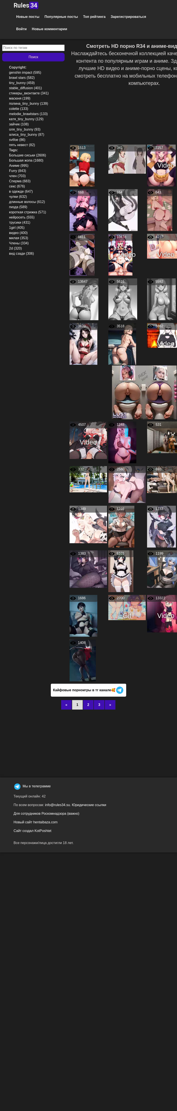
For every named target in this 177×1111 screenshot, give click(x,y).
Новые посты (27, 17)
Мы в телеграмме (32, 786)
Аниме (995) (18, 165)
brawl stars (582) (22, 78)
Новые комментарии (49, 29)
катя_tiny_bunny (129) (26, 119)
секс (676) (17, 186)
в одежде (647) (21, 191)
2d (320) (15, 248)
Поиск (33, 57)
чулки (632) (18, 196)
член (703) (17, 176)
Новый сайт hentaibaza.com (35, 822)
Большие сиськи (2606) (27, 155)
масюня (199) (19, 98)
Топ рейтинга (94, 17)
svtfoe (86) (17, 140)
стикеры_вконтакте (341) (29, 93)
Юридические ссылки (89, 805)
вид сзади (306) (21, 253)
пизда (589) (18, 207)
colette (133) (18, 109)
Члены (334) (19, 243)
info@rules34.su (57, 805)
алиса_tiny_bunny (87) (26, 134)
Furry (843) (17, 171)
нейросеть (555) (21, 217)
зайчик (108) (19, 124)
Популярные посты (61, 17)
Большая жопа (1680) (26, 160)
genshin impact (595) (25, 72)
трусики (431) (19, 222)
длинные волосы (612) (27, 202)
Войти (21, 29)
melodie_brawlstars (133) (28, 114)
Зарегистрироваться (128, 17)
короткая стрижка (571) (27, 212)
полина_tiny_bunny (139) (28, 103)
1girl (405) (17, 227)
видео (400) (18, 233)
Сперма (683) (20, 181)
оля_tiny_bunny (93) (24, 129)
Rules (26, 5)
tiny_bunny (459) (22, 83)
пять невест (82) (22, 145)
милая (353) (18, 238)
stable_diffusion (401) (25, 88)
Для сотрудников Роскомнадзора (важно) (46, 813)
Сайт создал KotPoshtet (32, 831)
